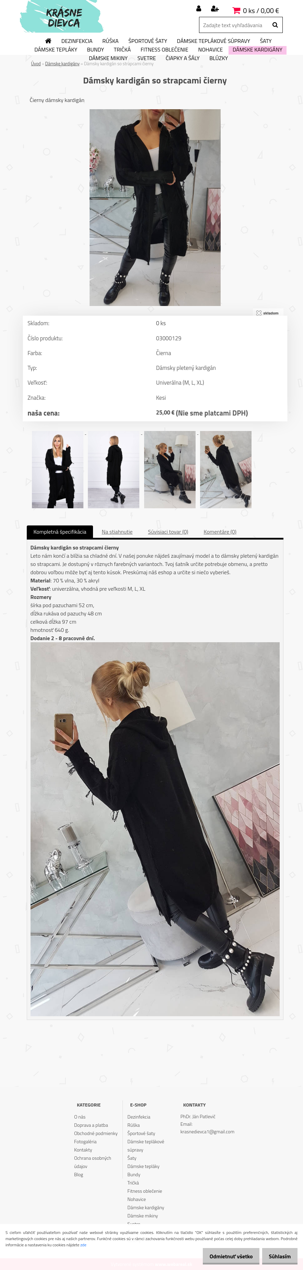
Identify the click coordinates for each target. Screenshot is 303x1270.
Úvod (36, 63)
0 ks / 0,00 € (261, 10)
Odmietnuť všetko (225, 1256)
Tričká (122, 50)
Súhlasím (278, 1256)
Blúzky (218, 58)
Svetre (146, 58)
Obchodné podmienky (96, 1133)
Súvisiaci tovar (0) (168, 532)
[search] (275, 25)
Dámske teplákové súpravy (213, 41)
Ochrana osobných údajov (92, 1162)
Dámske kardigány (257, 50)
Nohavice (210, 50)
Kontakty (83, 1149)
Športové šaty (147, 41)
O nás (79, 1116)
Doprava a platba (91, 1125)
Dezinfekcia (77, 41)
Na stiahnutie (117, 532)
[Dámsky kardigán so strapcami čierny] (155, 112)
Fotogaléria (85, 1141)
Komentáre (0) (220, 532)
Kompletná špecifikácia (60, 532)
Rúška (110, 41)
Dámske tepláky (55, 50)
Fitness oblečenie (164, 50)
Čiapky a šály (183, 58)
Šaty (265, 41)
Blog (78, 1174)
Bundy (95, 50)
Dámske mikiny (108, 58)
